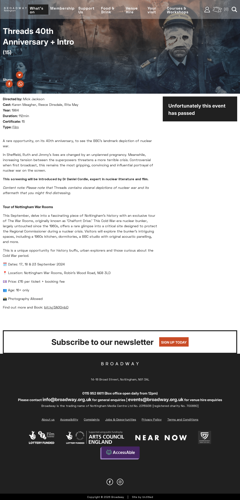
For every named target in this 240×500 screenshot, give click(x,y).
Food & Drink (110, 11)
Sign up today (174, 343)
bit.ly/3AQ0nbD (56, 307)
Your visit (153, 11)
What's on (39, 11)
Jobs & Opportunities (120, 420)
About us (48, 420)
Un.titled (147, 496)
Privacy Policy (152, 420)
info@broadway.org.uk (67, 399)
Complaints (92, 420)
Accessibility (69, 420)
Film (15, 127)
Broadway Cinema (120, 369)
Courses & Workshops (179, 11)
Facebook (109, 481)
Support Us (89, 11)
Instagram (120, 481)
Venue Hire (134, 11)
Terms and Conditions (182, 420)
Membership (65, 9)
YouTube (130, 481)
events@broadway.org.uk (156, 399)
